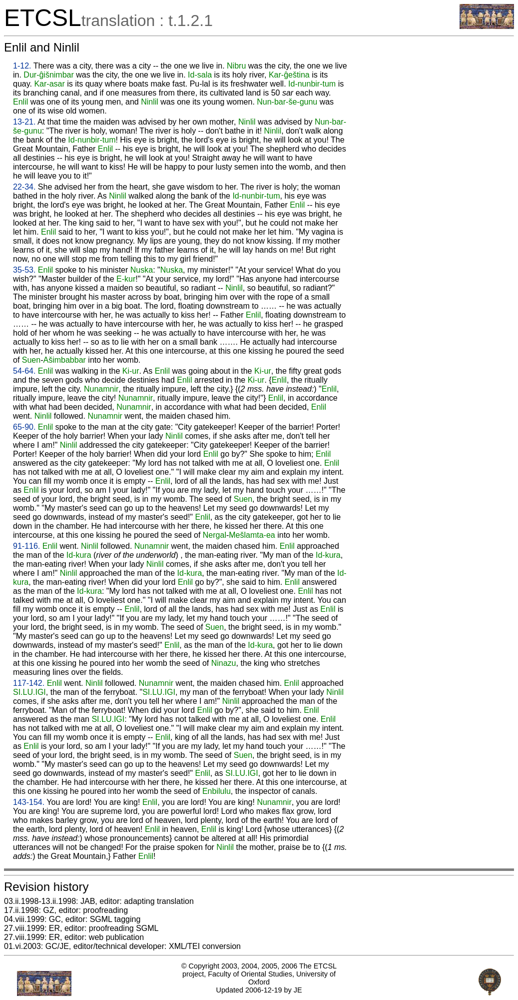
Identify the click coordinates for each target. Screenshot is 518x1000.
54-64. (24, 371)
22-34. (24, 187)
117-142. (28, 683)
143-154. (28, 802)
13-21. (24, 122)
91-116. (26, 546)
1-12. (22, 66)
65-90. (24, 427)
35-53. (24, 270)
